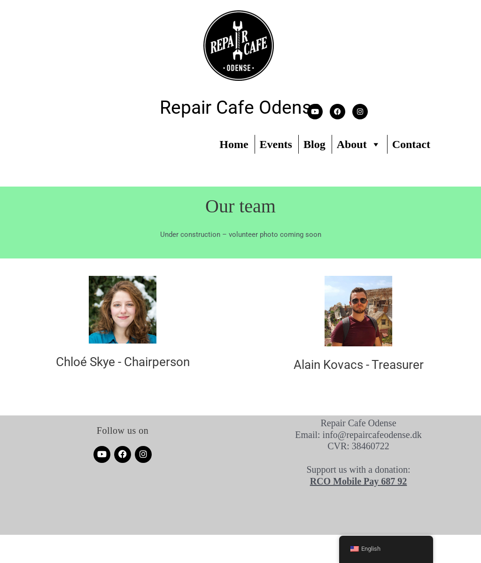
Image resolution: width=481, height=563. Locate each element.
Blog (314, 144)
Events (276, 144)
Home (233, 144)
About (359, 144)
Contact (411, 144)
